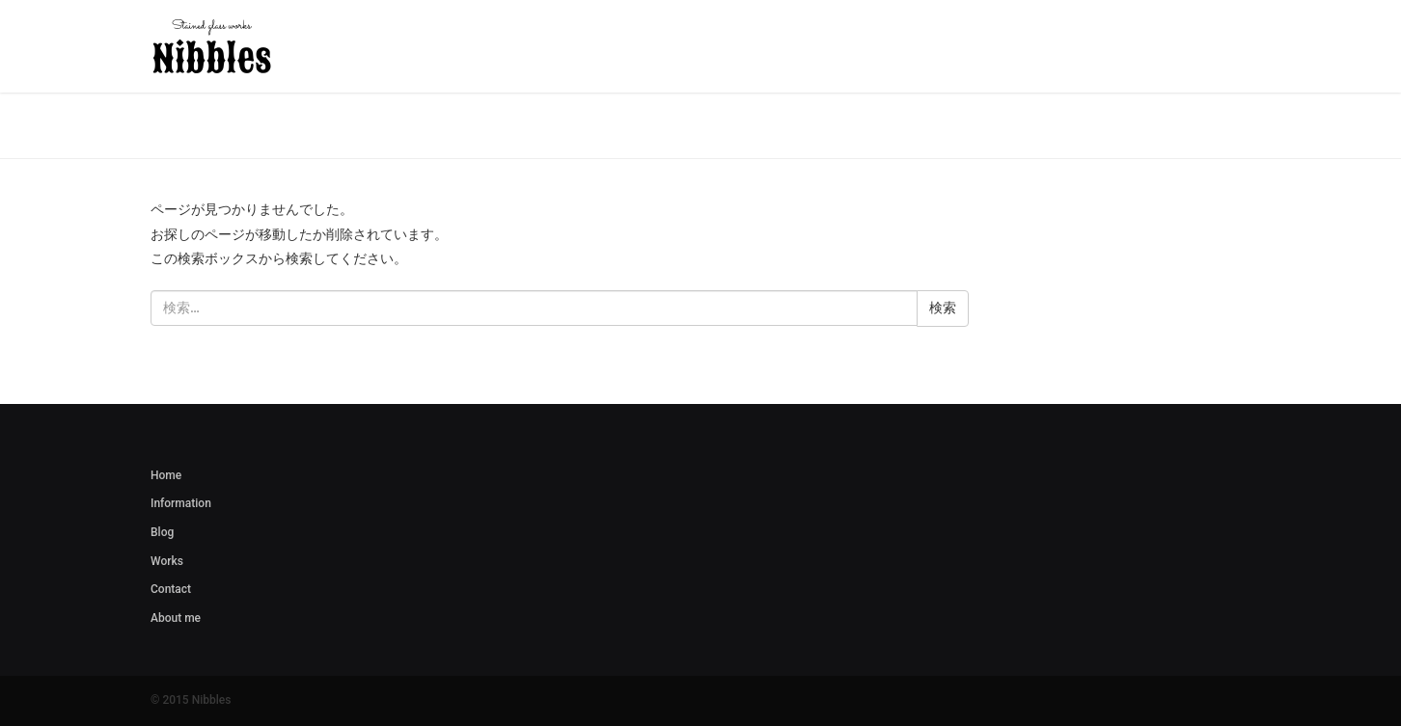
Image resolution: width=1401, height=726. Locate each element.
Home (166, 475)
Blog (162, 532)
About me (176, 618)
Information (181, 503)
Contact (171, 589)
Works (167, 561)
